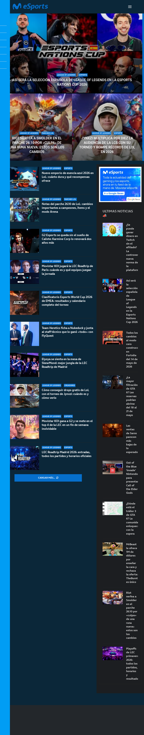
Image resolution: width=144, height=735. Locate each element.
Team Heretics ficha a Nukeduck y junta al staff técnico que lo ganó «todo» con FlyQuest (67, 332)
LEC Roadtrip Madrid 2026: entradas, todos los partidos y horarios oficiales (66, 454)
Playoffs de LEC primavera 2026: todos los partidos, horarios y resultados (132, 663)
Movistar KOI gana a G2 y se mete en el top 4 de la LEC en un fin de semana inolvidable (67, 425)
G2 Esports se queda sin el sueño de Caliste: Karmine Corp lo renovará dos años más (66, 239)
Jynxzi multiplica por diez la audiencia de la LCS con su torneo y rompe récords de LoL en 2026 (107, 145)
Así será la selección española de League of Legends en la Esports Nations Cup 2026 (72, 82)
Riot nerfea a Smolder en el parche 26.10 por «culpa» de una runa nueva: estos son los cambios (36, 145)
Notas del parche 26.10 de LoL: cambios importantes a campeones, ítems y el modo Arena (67, 208)
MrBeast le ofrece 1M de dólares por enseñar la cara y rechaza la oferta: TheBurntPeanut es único (132, 563)
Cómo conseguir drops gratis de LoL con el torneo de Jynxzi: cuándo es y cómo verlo (65, 394)
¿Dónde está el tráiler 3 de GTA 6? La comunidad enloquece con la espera (132, 518)
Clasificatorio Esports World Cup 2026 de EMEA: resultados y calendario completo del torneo (67, 301)
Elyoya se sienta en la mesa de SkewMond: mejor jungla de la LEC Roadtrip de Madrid (64, 363)
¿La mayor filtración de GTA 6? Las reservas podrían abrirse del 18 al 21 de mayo (132, 396)
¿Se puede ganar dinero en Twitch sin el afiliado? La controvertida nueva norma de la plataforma (132, 247)
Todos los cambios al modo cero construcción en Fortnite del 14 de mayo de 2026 (132, 350)
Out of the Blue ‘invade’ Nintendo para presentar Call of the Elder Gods (132, 478)
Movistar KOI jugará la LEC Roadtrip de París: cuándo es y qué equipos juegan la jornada (67, 270)
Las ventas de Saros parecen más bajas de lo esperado (132, 439)
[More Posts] (48, 478)
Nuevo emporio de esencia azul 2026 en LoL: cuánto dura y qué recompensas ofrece (68, 177)
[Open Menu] (130, 6)
